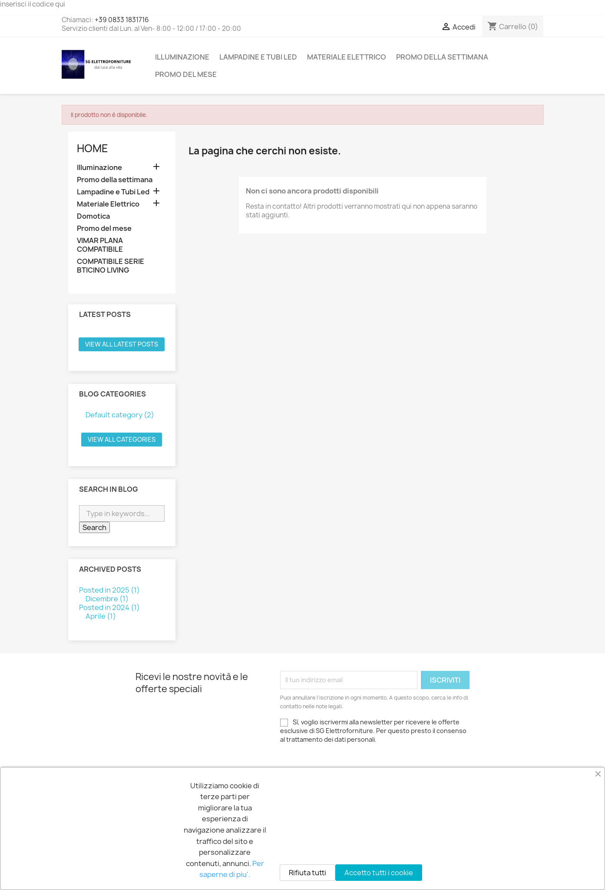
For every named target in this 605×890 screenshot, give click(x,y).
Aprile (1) (101, 616)
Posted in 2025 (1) (109, 590)
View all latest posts (121, 344)
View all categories (121, 439)
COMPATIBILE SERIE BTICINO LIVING (110, 266)
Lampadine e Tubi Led (258, 57)
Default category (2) (120, 415)
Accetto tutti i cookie (378, 872)
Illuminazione (182, 57)
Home (92, 148)
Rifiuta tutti (307, 872)
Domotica (93, 216)
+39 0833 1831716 (122, 19)
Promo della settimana (442, 57)
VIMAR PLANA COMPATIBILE (100, 245)
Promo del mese (186, 74)
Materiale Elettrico (346, 57)
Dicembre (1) (107, 598)
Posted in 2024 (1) (109, 607)
